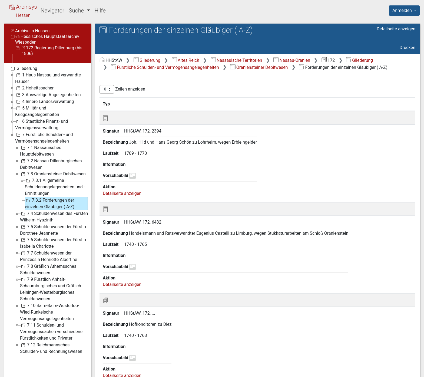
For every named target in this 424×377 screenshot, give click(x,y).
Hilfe (99, 10)
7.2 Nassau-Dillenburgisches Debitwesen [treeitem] (51, 164)
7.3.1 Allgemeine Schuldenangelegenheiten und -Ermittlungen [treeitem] (55, 186)
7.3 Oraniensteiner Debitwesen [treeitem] (53, 174)
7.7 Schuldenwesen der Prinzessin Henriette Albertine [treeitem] (48, 256)
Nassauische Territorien (236, 60)
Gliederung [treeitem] (23, 68)
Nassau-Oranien (291, 60)
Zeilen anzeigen (122, 89)
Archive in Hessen (30, 30)
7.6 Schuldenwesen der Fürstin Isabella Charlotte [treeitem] (53, 243)
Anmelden (402, 10)
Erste (312, 331)
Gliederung (147, 60)
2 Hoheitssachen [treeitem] (35, 88)
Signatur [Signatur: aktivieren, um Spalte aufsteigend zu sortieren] (131, 104)
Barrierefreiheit (366, 369)
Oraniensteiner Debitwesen (259, 67)
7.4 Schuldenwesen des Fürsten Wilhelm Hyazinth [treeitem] (54, 216)
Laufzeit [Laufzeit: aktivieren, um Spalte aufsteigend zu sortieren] (291, 104)
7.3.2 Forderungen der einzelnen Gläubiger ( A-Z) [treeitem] (49, 203)
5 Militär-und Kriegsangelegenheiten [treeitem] (37, 111)
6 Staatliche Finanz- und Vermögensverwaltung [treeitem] (41, 124)
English (12, 365)
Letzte (406, 331)
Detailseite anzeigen (396, 28)
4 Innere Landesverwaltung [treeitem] (44, 101)
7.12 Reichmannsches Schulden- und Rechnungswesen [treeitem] (51, 348)
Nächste (385, 331)
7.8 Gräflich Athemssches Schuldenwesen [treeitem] (48, 269)
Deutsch (32, 365)
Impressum (406, 369)
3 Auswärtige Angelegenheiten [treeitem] (48, 95)
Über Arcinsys (284, 369)
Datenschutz (325, 369)
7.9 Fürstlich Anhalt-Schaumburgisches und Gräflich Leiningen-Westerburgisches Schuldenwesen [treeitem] (50, 288)
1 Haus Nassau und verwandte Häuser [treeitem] (48, 78)
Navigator (52, 10)
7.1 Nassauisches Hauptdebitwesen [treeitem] (40, 150)
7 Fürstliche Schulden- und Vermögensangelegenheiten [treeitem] (44, 137)
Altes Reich (185, 60)
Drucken (407, 47)
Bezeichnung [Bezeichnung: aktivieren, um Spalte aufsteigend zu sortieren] (173, 104)
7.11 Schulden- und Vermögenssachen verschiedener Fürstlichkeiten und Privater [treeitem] (52, 331)
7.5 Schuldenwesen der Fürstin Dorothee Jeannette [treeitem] (53, 230)
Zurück (330, 331)
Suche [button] (77, 10)
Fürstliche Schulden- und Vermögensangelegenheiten (165, 67)
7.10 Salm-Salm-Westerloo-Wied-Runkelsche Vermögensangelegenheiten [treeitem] (49, 311)
